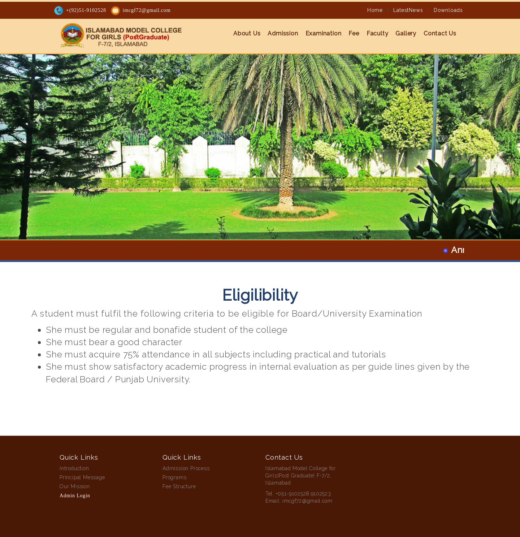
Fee (353, 33)
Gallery (405, 33)
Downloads (448, 10)
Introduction (74, 468)
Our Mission (75, 486)
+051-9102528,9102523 (303, 494)
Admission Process (186, 468)
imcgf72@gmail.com (147, 10)
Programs (174, 477)
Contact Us (440, 33)
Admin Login (75, 495)
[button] (39, 120)
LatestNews (408, 10)
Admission (283, 33)
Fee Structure (179, 486)
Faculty (378, 33)
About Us (246, 33)
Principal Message (82, 477)
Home (375, 10)
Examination (324, 33)
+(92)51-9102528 (86, 10)
